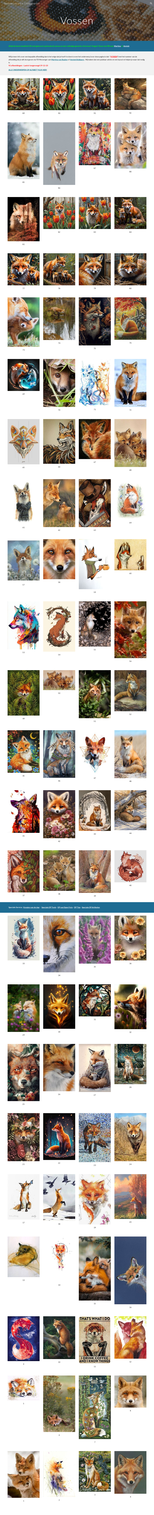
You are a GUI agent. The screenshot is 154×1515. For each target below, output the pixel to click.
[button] (151, 3)
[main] (77, 20)
